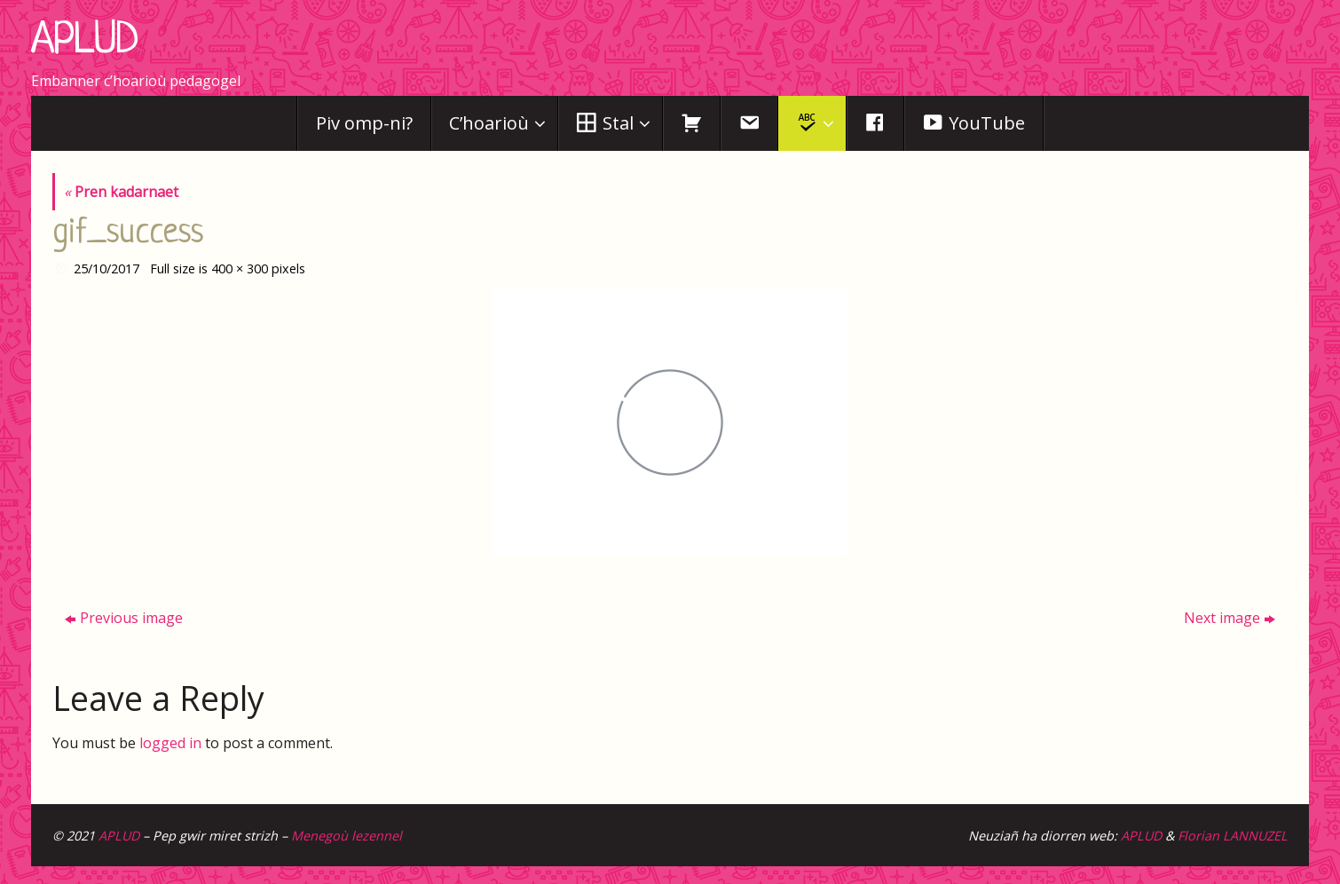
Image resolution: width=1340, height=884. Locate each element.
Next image (1229, 617)
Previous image (124, 617)
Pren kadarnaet (121, 191)
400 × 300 (239, 268)
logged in (170, 743)
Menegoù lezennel (346, 835)
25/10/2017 (106, 268)
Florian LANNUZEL (1233, 835)
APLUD (84, 42)
